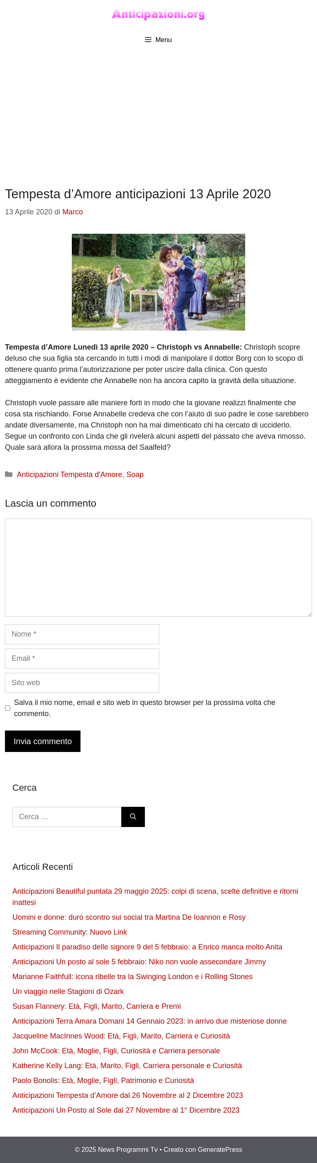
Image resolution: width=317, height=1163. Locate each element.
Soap (135, 474)
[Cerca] (133, 817)
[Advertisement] (158, 112)
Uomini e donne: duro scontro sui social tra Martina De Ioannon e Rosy (129, 917)
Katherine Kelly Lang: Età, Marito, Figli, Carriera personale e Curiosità (127, 1066)
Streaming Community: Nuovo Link (69, 932)
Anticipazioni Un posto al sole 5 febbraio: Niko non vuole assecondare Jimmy (139, 962)
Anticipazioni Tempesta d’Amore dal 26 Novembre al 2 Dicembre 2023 (127, 1095)
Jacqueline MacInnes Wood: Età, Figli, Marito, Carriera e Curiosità (121, 1036)
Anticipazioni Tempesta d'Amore (69, 474)
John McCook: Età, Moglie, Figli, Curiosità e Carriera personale (116, 1051)
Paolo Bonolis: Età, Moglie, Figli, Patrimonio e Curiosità (103, 1080)
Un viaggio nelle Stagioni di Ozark (68, 991)
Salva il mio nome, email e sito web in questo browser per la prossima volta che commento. (144, 708)
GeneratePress (220, 1149)
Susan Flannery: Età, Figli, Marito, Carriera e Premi (96, 1006)
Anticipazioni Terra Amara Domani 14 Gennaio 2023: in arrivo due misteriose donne (149, 1021)
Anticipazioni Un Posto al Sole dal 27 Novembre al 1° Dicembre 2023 (126, 1110)
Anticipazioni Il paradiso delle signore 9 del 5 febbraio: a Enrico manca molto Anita (147, 947)
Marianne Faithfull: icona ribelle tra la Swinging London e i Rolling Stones (132, 977)
